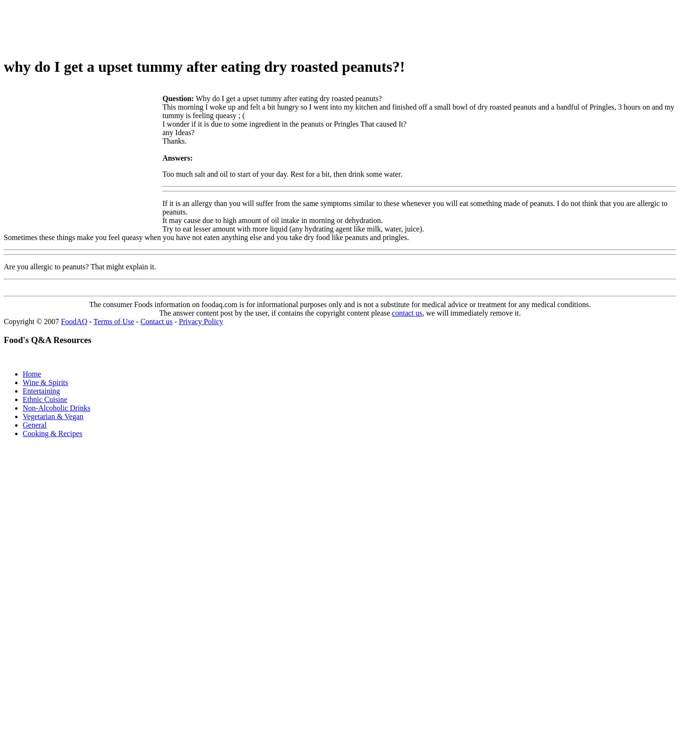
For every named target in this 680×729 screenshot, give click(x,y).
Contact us (156, 321)
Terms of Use (114, 321)
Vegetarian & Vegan (53, 416)
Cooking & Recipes (52, 433)
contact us (407, 313)
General (35, 425)
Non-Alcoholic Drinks (57, 408)
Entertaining (41, 391)
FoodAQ (74, 321)
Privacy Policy (201, 321)
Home (32, 374)
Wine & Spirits (45, 382)
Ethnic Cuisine (45, 399)
